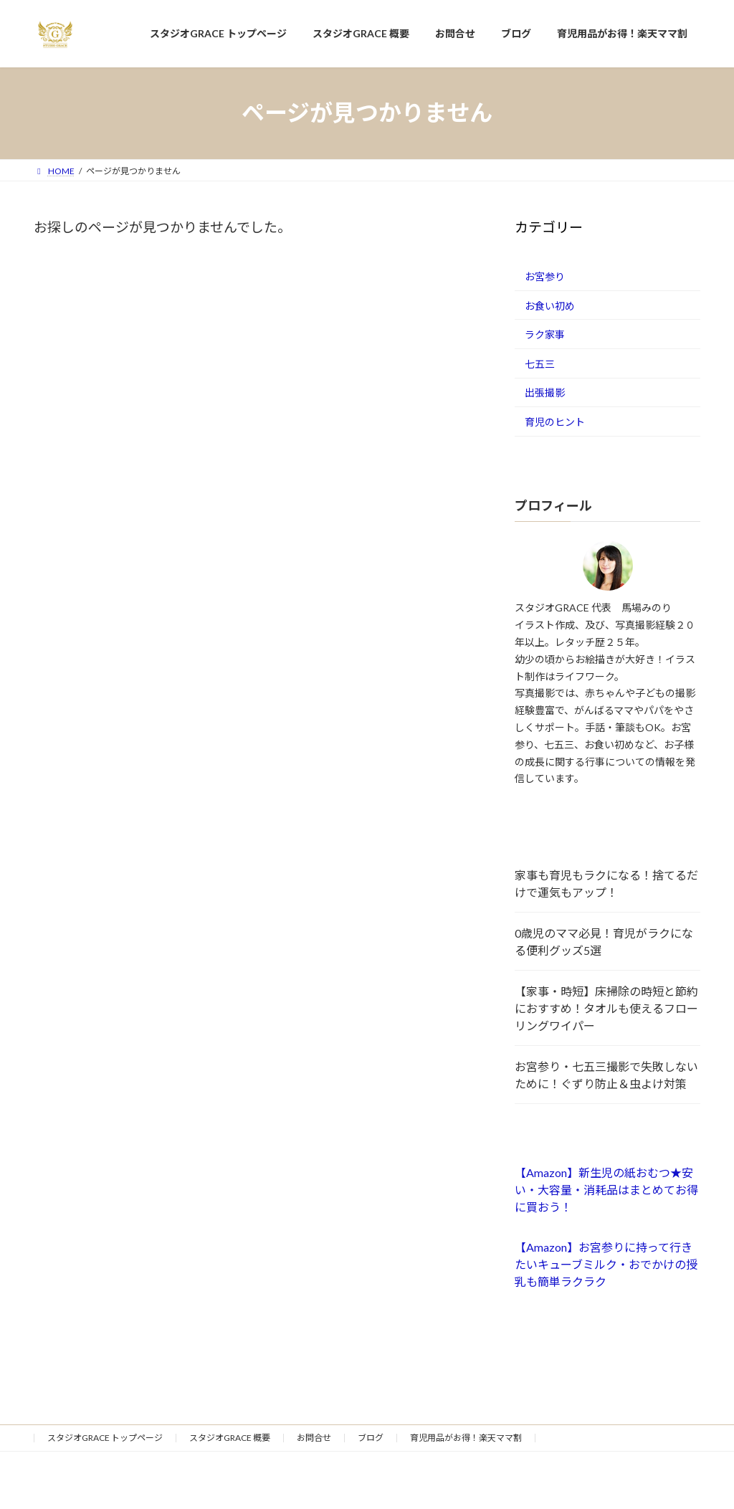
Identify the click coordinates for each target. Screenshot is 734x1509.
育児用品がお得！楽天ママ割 (466, 1437)
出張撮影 (545, 392)
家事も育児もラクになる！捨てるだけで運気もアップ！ (606, 883)
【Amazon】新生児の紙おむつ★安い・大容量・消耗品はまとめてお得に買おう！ (606, 1190)
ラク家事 (545, 334)
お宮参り (545, 276)
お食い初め (550, 305)
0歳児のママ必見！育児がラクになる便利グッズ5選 (604, 941)
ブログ (370, 1437)
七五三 (540, 363)
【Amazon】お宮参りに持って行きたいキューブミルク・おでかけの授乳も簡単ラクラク (606, 1264)
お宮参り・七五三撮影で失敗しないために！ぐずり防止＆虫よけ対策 (606, 1075)
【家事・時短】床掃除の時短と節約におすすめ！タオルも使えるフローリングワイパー (606, 1008)
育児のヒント (555, 422)
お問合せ (314, 1437)
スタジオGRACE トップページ (105, 1437)
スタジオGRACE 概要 (229, 1437)
